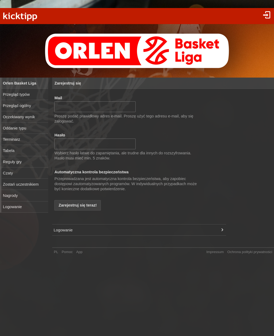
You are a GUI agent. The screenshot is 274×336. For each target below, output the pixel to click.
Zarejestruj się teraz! (78, 205)
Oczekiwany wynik (19, 117)
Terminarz (11, 139)
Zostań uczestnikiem (21, 184)
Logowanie (12, 207)
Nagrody (10, 195)
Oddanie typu (14, 128)
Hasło (59, 135)
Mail (58, 98)
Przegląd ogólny (17, 106)
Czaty (8, 173)
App (79, 252)
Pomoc (67, 252)
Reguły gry (12, 162)
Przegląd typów (16, 94)
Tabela (8, 150)
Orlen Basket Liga (19, 83)
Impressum (215, 252)
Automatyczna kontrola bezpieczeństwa (91, 172)
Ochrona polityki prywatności (249, 252)
